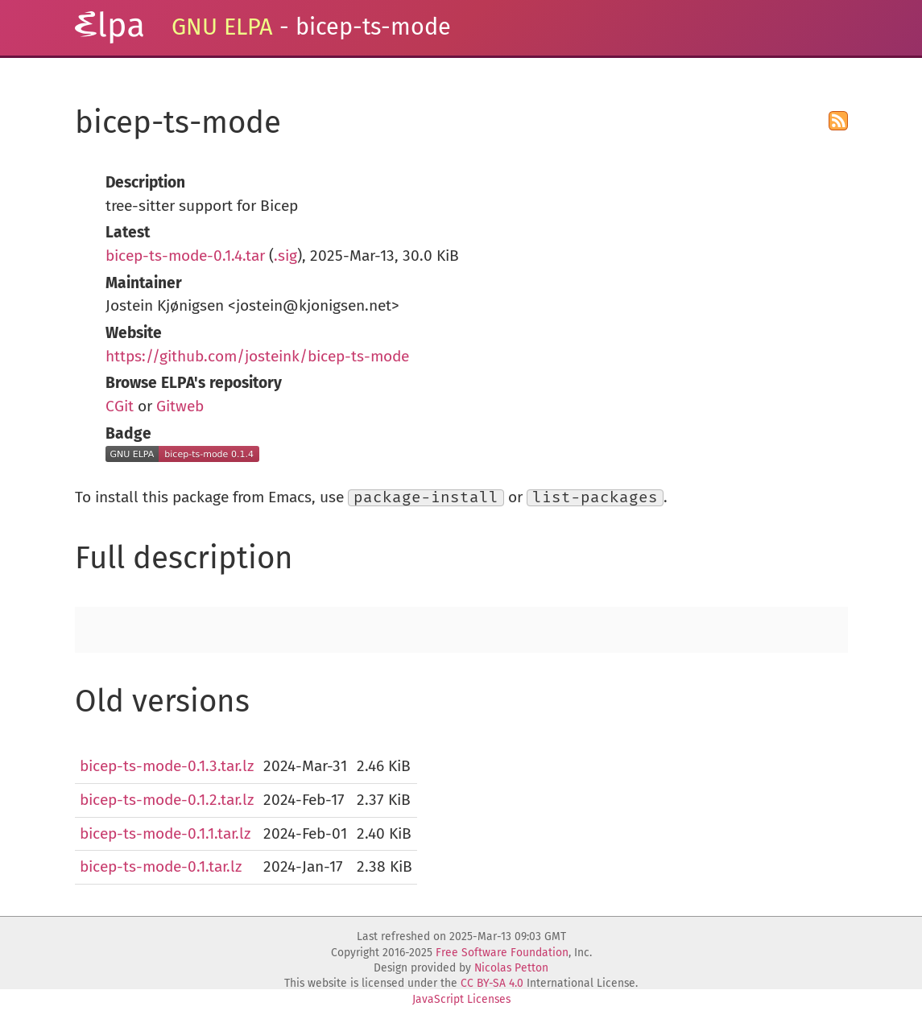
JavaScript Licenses (461, 999)
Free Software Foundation (502, 952)
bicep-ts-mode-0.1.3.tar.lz (167, 766)
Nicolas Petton (511, 968)
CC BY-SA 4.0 (492, 983)
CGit (119, 406)
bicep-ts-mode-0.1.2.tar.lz (167, 799)
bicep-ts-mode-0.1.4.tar (185, 255)
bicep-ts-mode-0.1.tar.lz (161, 866)
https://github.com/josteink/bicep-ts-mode (257, 356)
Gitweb (180, 406)
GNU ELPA (222, 27)
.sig (285, 255)
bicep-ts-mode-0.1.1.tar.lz (165, 833)
